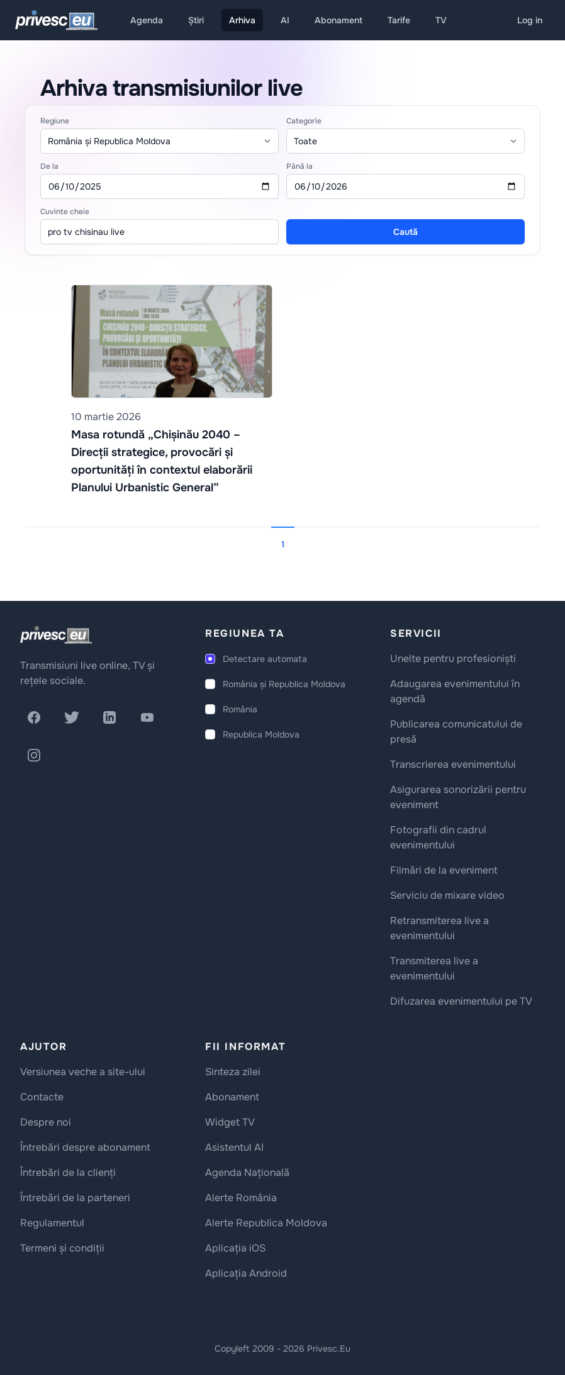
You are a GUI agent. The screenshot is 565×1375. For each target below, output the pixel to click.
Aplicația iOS (235, 1248)
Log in (529, 20)
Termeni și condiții (62, 1248)
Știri (196, 20)
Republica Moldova (261, 734)
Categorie (304, 121)
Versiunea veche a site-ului (82, 1071)
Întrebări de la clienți (68, 1172)
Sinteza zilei (232, 1071)
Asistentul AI (234, 1147)
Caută (405, 231)
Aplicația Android (246, 1273)
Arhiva (242, 20)
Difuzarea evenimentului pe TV (461, 1001)
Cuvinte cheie (64, 212)
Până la (299, 166)
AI (285, 20)
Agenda (146, 20)
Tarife (399, 20)
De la (49, 166)
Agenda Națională (247, 1172)
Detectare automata (265, 659)
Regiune (54, 121)
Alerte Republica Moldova (266, 1223)
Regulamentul (52, 1223)
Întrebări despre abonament (85, 1147)
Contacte (42, 1097)
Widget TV (230, 1122)
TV (441, 20)
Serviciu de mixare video (447, 895)
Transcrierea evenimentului (453, 764)
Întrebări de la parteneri (75, 1197)
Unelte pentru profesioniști (453, 658)
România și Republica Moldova (284, 684)
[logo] (56, 635)
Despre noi (45, 1122)
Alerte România (241, 1197)
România (240, 709)
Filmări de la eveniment (444, 870)
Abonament (338, 20)
